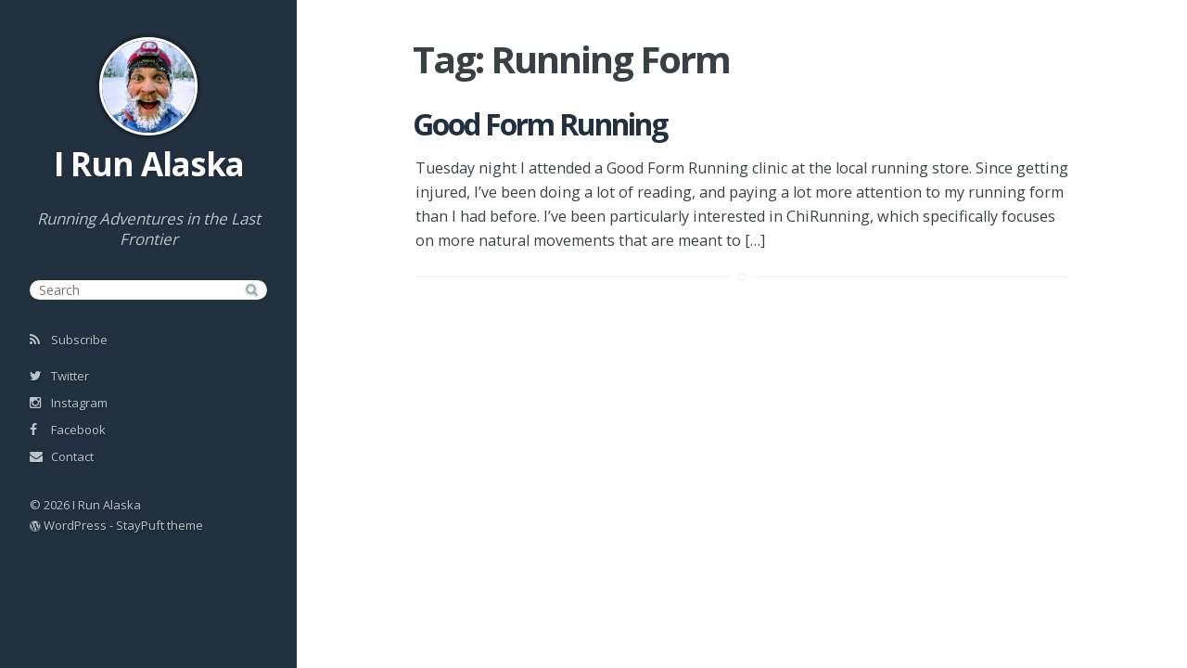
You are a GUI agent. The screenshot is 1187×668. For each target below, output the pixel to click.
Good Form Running (540, 124)
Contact (62, 456)
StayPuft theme (159, 525)
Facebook (68, 429)
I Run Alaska (149, 164)
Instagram (69, 402)
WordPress (75, 525)
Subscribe (69, 339)
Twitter (59, 375)
